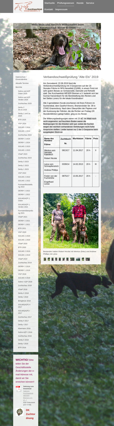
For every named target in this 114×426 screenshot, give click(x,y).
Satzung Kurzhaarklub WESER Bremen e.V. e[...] (28, 395)
